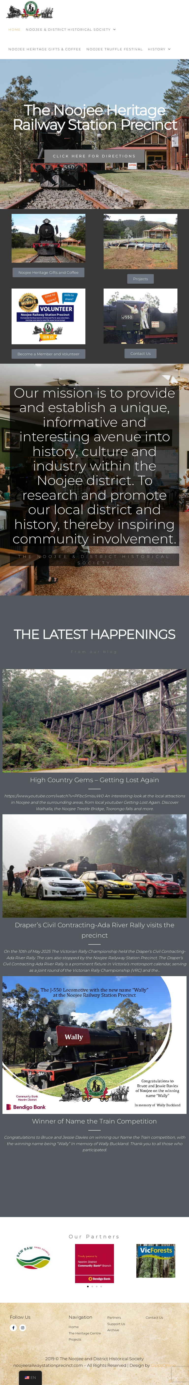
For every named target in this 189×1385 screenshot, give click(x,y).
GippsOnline (163, 1365)
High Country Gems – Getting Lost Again (94, 780)
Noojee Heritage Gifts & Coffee (44, 49)
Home (14, 29)
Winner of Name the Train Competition (94, 1121)
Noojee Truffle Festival (114, 49)
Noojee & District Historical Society (68, 29)
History (157, 49)
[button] (88, 1286)
